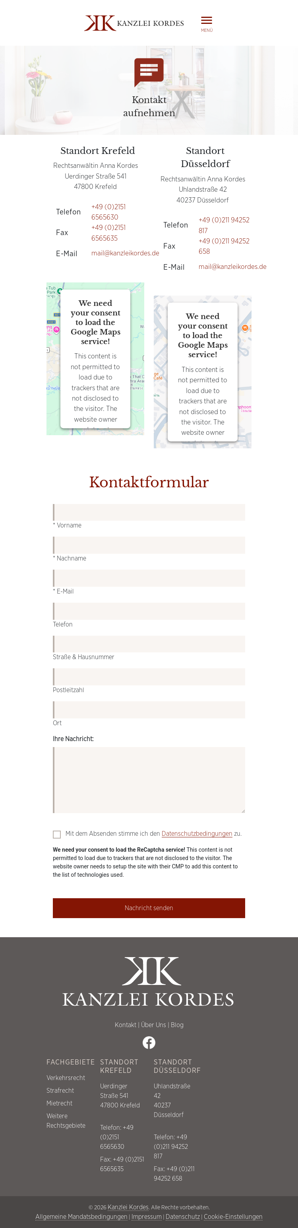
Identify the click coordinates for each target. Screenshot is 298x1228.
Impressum (147, 1217)
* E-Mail (63, 591)
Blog (177, 1025)
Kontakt (125, 1025)
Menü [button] (207, 23)
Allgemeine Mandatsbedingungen (81, 1217)
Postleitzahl (68, 690)
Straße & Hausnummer (83, 657)
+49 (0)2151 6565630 (117, 1137)
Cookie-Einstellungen (233, 1217)
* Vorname (67, 525)
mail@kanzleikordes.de (125, 253)
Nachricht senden (149, 908)
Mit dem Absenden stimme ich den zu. (154, 834)
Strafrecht (60, 1091)
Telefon (63, 624)
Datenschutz (183, 1217)
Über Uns (153, 1025)
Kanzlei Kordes (128, 1207)
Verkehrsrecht (65, 1078)
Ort (57, 723)
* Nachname (69, 558)
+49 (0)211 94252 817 (171, 1147)
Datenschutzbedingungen (197, 834)
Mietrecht (59, 1103)
